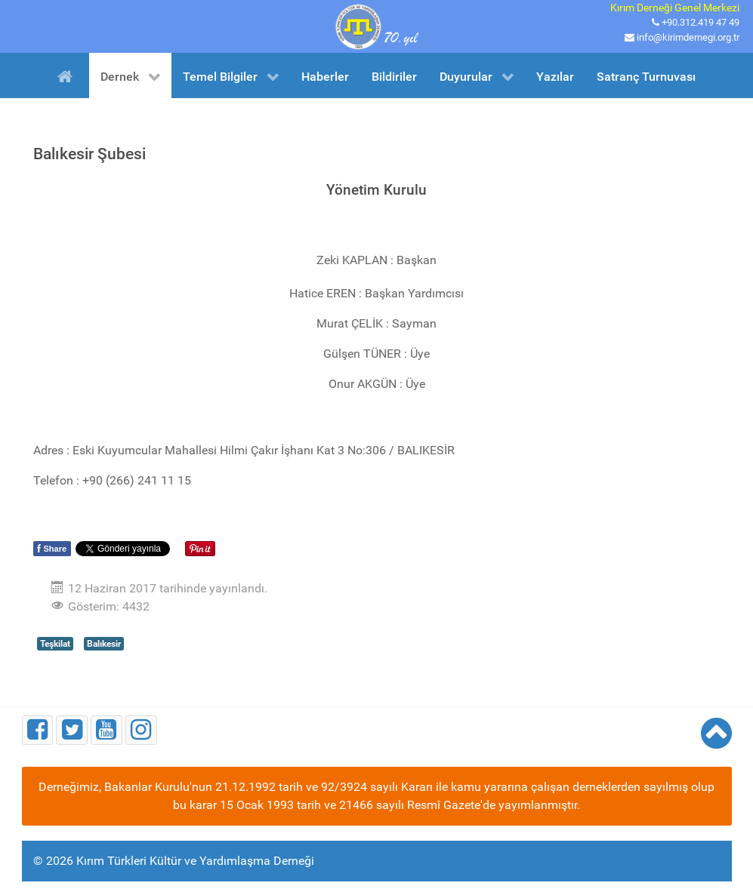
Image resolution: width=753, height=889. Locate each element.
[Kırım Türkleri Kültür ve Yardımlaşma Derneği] (376, 25)
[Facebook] (38, 730)
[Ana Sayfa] (67, 75)
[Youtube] (106, 730)
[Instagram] (141, 730)
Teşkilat (55, 643)
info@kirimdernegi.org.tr (688, 37)
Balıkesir (104, 643)
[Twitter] (72, 730)
